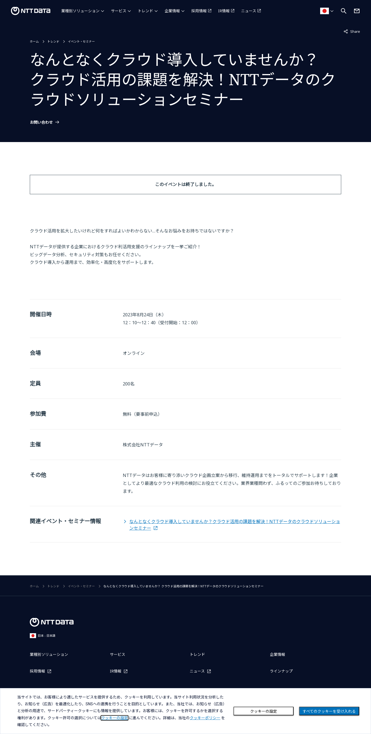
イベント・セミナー (81, 41)
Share (352, 31)
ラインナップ (281, 671)
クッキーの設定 (263, 711)
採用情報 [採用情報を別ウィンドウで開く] (199, 10)
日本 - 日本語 (42, 635)
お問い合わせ (41, 122)
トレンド (145, 10)
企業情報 (172, 10)
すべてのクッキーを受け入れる (329, 711)
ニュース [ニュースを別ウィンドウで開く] (248, 10)
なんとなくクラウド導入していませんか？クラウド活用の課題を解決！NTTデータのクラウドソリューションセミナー (234, 524)
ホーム (34, 41)
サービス (118, 10)
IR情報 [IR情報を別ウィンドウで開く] (224, 10)
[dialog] (185, 711)
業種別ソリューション (80, 10)
